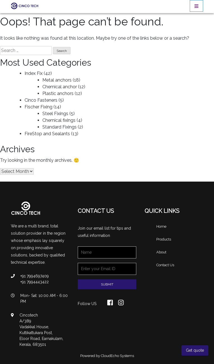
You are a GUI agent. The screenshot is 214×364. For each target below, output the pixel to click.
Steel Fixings (55, 113)
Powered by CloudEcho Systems (107, 356)
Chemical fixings (59, 120)
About (161, 252)
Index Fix (34, 73)
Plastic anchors (58, 93)
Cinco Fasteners (41, 100)
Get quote (195, 350)
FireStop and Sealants (47, 133)
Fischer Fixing (38, 107)
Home (161, 226)
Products (163, 239)
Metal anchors (57, 80)
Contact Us (165, 265)
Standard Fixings (59, 127)
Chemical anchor (59, 86)
